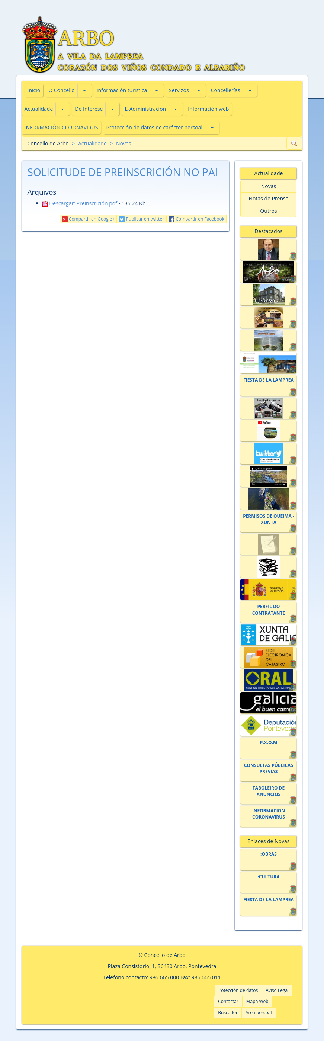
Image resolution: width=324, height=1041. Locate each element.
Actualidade (39, 108)
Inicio (34, 90)
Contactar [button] (228, 1001)
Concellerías (225, 90)
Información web (208, 108)
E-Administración (145, 108)
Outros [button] (268, 210)
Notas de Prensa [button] (268, 198)
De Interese (89, 108)
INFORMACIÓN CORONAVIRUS (61, 127)
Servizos (179, 90)
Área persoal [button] (259, 1012)
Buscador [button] (228, 1012)
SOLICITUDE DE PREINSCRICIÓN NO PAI (123, 172)
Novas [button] (268, 186)
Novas (123, 143)
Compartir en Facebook (196, 219)
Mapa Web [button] (257, 1001)
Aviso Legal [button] (277, 990)
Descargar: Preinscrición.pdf (79, 203)
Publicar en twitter (141, 219)
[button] (84, 90)
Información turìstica (122, 90)
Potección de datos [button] (238, 990)
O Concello (61, 90)
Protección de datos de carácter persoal (154, 127)
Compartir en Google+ (88, 219)
